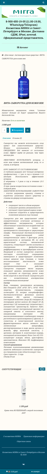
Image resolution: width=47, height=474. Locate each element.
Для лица (9, 55)
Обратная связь (23, 441)
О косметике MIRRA (12, 436)
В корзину (17, 130)
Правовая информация (33, 436)
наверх (35, 471)
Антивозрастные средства (26, 55)
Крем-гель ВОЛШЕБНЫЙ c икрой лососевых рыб (23, 411)
